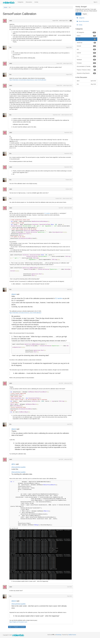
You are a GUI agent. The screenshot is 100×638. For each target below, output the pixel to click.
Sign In (95, 2)
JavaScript (86, 42)
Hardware (86, 59)
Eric (10, 47)
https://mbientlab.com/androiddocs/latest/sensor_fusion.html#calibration (27, 80)
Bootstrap (58, 634)
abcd (10, 20)
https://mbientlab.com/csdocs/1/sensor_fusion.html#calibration (25, 312)
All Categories (86, 32)
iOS (86, 49)
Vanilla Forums (72, 634)
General (86, 46)
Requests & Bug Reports (86, 73)
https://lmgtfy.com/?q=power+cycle (18, 622)
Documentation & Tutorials (86, 66)
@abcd (14, 294)
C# (70, 20)
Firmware (86, 63)
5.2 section (47, 213)
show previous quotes (19, 467)
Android (86, 53)
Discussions (29, 2)
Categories (20, 2)
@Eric (13, 464)
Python (86, 36)
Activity (36, 2)
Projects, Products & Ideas (86, 70)
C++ (86, 56)
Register (16, 626)
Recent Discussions (83, 21)
